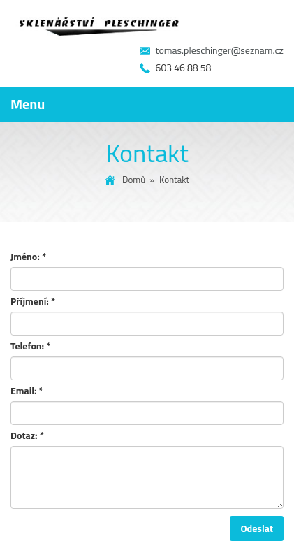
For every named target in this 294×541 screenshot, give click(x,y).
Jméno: (28, 257)
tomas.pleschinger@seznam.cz (220, 50)
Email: (26, 391)
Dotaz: (27, 435)
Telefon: (30, 346)
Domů (133, 180)
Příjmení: (32, 301)
